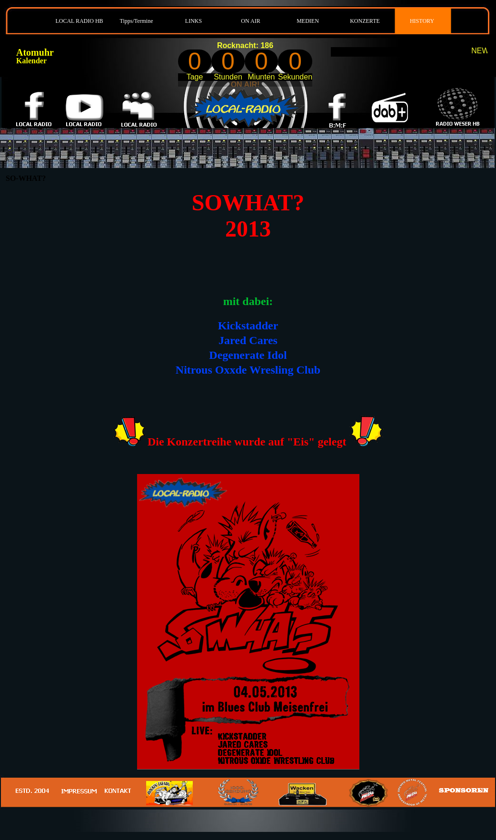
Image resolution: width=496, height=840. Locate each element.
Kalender (31, 61)
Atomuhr (35, 52)
